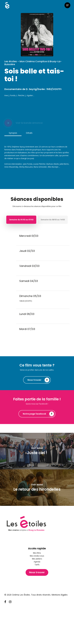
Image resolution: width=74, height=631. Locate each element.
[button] (67, 5)
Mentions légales (59, 594)
